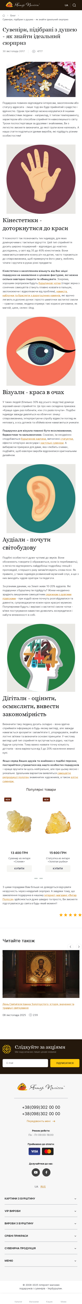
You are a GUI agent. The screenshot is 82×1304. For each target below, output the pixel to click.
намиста (61, 291)
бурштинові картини (33, 439)
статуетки (67, 439)
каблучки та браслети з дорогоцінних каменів (31, 295)
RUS (43, 1187)
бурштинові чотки (50, 283)
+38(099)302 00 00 (41, 1108)
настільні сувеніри (52, 443)
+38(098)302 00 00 (41, 1114)
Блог (13, 16)
